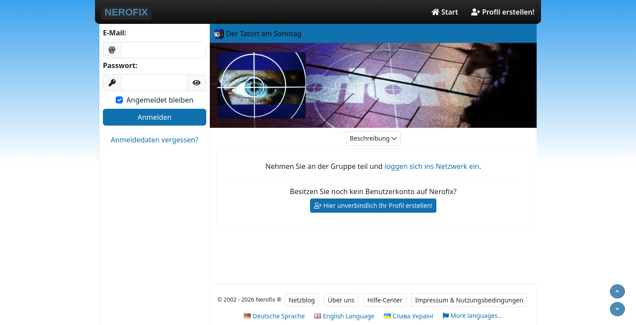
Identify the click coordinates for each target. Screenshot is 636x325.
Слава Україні (408, 316)
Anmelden (155, 117)
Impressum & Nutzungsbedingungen (469, 300)
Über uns (341, 300)
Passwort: (120, 65)
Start (445, 12)
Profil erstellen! (502, 12)
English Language (344, 316)
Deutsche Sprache (274, 316)
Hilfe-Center (384, 300)
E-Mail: (114, 33)
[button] (196, 82)
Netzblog (302, 300)
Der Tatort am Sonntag (257, 33)
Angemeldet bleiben (159, 100)
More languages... (473, 316)
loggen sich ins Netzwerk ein (432, 166)
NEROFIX (126, 12)
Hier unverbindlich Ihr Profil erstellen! (373, 205)
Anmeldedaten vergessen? (154, 140)
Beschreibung (373, 138)
